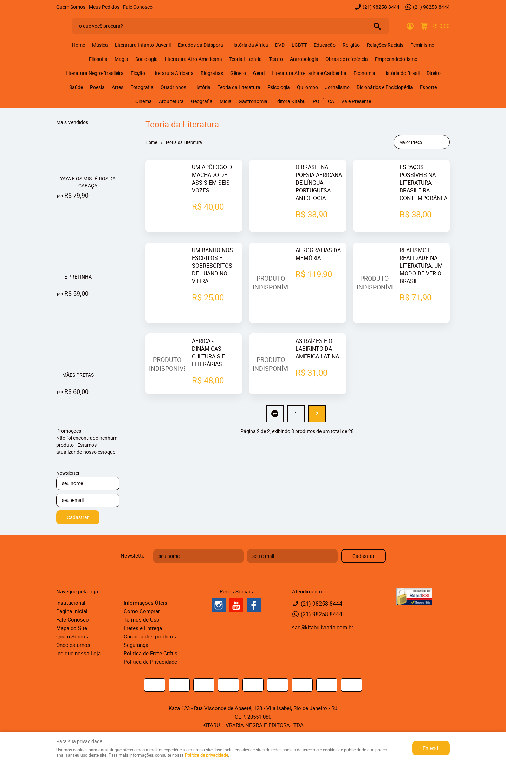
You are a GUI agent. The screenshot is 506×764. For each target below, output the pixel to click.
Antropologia (304, 59)
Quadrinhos (173, 87)
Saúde (76, 87)
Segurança (136, 644)
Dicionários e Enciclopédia (385, 87)
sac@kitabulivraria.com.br (322, 627)
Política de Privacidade (150, 661)
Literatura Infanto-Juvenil (143, 45)
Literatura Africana (173, 73)
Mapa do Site (71, 627)
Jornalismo (337, 87)
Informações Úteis (145, 602)
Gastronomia (253, 101)
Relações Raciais (385, 45)
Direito (434, 73)
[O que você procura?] (377, 26)
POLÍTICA (323, 101)
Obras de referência (346, 59)
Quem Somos (70, 7)
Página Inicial (71, 611)
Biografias (212, 73)
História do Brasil (401, 73)
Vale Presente (356, 101)
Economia (364, 73)
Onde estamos (73, 644)
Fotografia (142, 87)
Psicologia (278, 87)
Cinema (143, 101)
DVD (280, 45)
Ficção (138, 73)
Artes (117, 87)
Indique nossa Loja (78, 653)
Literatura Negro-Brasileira (95, 73)
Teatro (276, 59)
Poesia (97, 87)
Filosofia (98, 59)
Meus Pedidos (104, 7)
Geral (259, 73)
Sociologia (146, 59)
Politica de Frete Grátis (150, 653)
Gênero (238, 73)
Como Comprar (142, 611)
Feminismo (422, 45)
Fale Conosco (138, 7)
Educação (325, 45)
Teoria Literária (245, 59)
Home (78, 45)
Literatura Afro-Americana (193, 59)
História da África (249, 45)
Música (100, 45)
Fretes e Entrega (143, 627)
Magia (121, 59)
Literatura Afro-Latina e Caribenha (309, 73)
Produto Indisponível (270, 267)
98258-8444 (381, 7)
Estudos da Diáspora (200, 45)
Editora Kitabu (290, 101)
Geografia (202, 101)
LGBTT (299, 45)
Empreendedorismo (396, 59)
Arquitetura (171, 101)
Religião (351, 45)
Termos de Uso (142, 619)
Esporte (428, 87)
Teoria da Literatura (239, 87)
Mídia (226, 101)
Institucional (70, 602)
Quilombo (307, 87)
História (201, 87)
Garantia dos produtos (150, 636)
